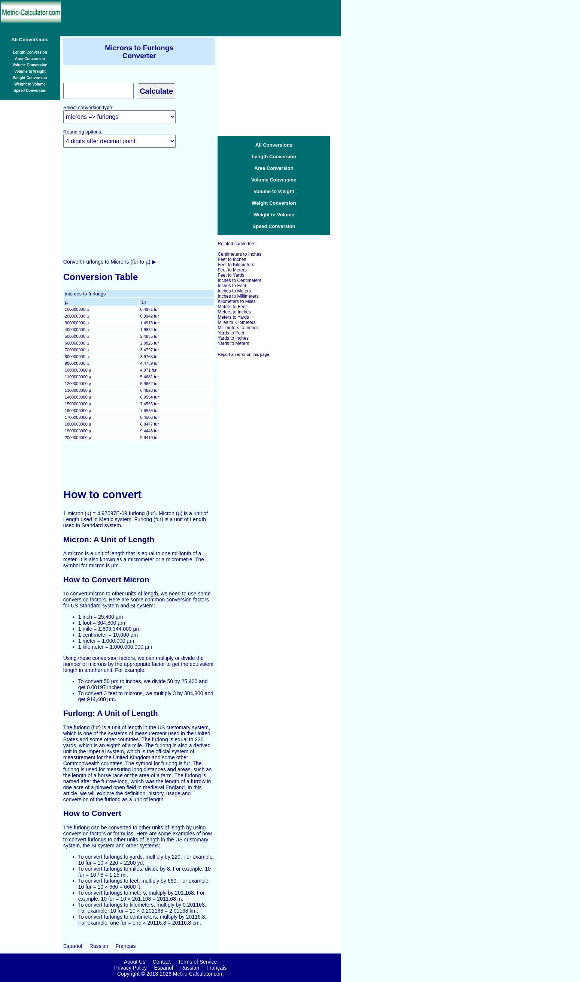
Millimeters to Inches (238, 327)
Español (72, 946)
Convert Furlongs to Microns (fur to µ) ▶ (109, 262)
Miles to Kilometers (236, 322)
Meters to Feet (232, 306)
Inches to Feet (232, 285)
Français (126, 946)
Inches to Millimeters (238, 296)
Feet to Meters (232, 270)
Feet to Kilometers (236, 264)
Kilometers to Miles (236, 301)
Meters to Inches (234, 312)
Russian (99, 946)
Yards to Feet (231, 333)
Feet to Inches (232, 259)
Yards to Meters (233, 343)
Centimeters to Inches (239, 254)
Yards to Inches (233, 338)
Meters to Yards (233, 317)
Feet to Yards (231, 275)
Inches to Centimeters (239, 280)
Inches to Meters (234, 291)
